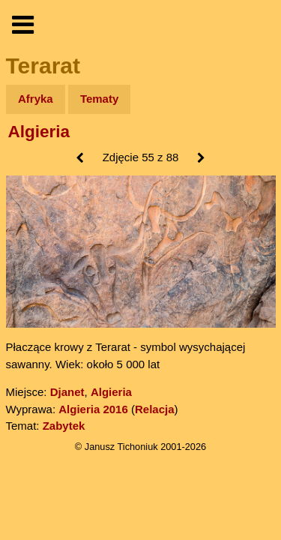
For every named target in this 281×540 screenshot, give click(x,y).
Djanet (67, 392)
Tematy (99, 98)
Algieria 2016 (93, 409)
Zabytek (64, 425)
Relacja (155, 409)
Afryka (35, 98)
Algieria (39, 131)
